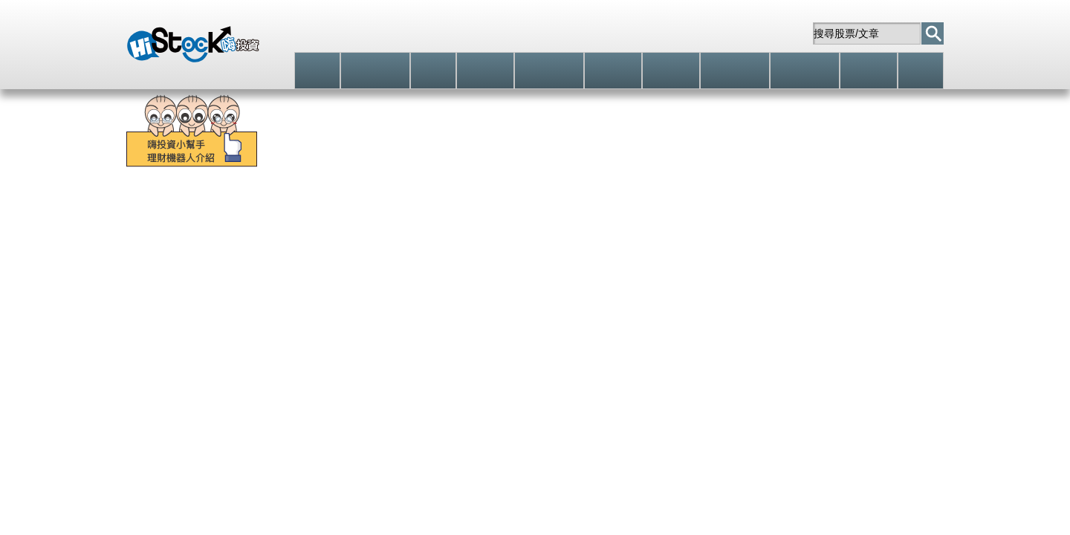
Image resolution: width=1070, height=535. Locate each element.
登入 (591, 33)
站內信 (773, 33)
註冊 (652, 33)
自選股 (709, 33)
